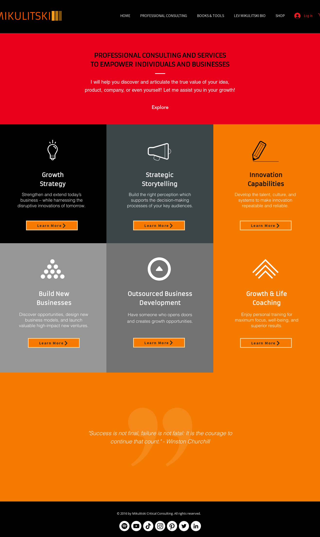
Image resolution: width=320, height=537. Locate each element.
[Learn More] (52, 225)
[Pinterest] (172, 526)
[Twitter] (184, 526)
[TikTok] (148, 526)
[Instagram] (160, 526)
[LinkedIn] (196, 526)
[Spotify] (124, 526)
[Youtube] (136, 526)
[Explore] (160, 107)
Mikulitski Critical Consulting (152, 513)
